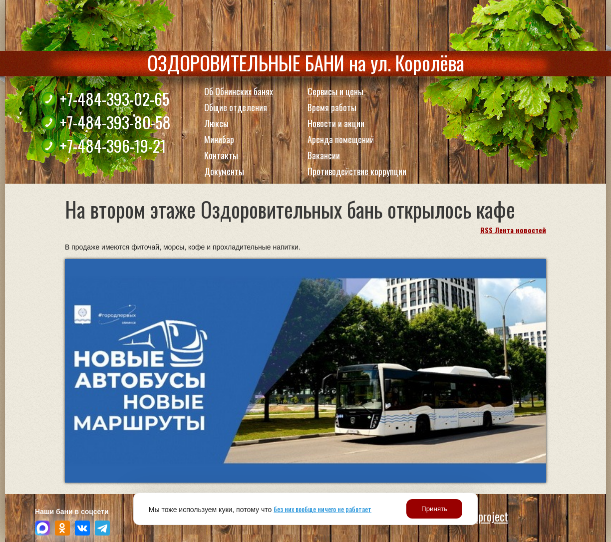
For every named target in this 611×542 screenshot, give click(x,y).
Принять (434, 509)
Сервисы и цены (335, 91)
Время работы (331, 107)
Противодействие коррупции (356, 171)
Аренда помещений (340, 139)
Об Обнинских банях (238, 91)
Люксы (216, 123)
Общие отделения (235, 107)
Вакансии (323, 155)
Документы (224, 171)
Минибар (219, 139)
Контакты (221, 155)
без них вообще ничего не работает (322, 509)
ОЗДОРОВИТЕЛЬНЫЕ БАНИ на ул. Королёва (305, 62)
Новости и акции (335, 123)
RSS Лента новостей (513, 230)
